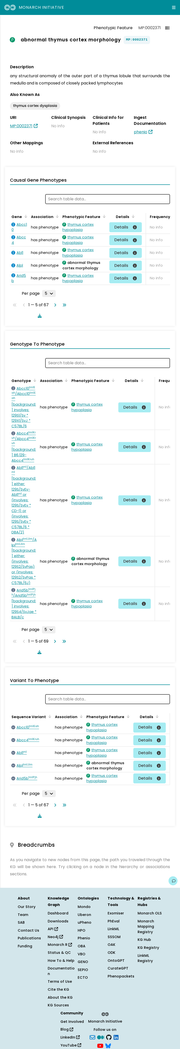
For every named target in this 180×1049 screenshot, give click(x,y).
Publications (29, 938)
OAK (111, 944)
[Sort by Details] (132, 216)
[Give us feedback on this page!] (173, 880)
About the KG (60, 997)
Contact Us (28, 930)
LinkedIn (70, 1037)
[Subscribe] (92, 1037)
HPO (81, 930)
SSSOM (114, 936)
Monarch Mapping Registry (146, 926)
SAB (21, 922)
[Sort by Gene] (25, 216)
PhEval (114, 921)
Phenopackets (121, 976)
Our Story (26, 906)
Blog (66, 1029)
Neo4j (55, 936)
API (53, 928)
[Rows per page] (49, 293)
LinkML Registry (145, 958)
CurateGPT (118, 968)
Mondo (84, 906)
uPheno (84, 922)
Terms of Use (60, 981)
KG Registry (148, 947)
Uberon (84, 914)
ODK (111, 952)
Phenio (84, 938)
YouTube (70, 1045)
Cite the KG (58, 989)
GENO (83, 961)
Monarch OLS (150, 913)
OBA (81, 946)
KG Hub (144, 939)
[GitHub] (109, 1037)
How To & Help (61, 960)
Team (23, 914)
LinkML (113, 928)
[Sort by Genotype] (34, 380)
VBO (81, 954)
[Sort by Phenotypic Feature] (103, 216)
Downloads (58, 921)
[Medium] (100, 1037)
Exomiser (116, 913)
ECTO (83, 977)
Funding (25, 946)
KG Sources (58, 1005)
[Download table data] (38, 315)
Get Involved (72, 1021)
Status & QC (59, 952)
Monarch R (60, 944)
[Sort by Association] (56, 216)
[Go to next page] (54, 305)
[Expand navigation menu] (174, 7)
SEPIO (83, 969)
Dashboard (58, 913)
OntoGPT (116, 960)
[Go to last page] (63, 305)
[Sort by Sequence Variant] (49, 716)
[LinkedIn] (116, 1037)
